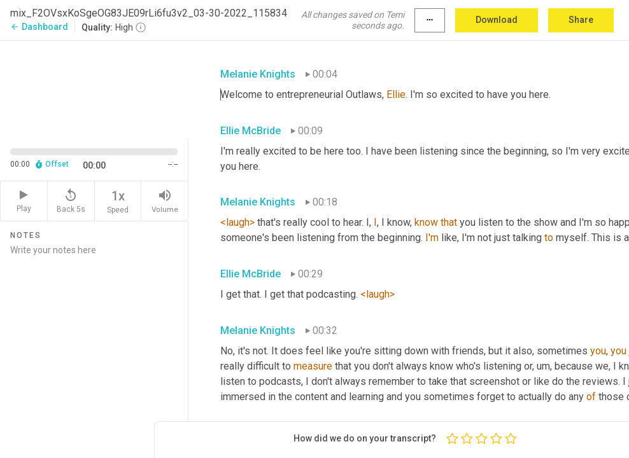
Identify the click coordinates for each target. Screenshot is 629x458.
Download (497, 20)
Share (581, 20)
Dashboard (39, 27)
